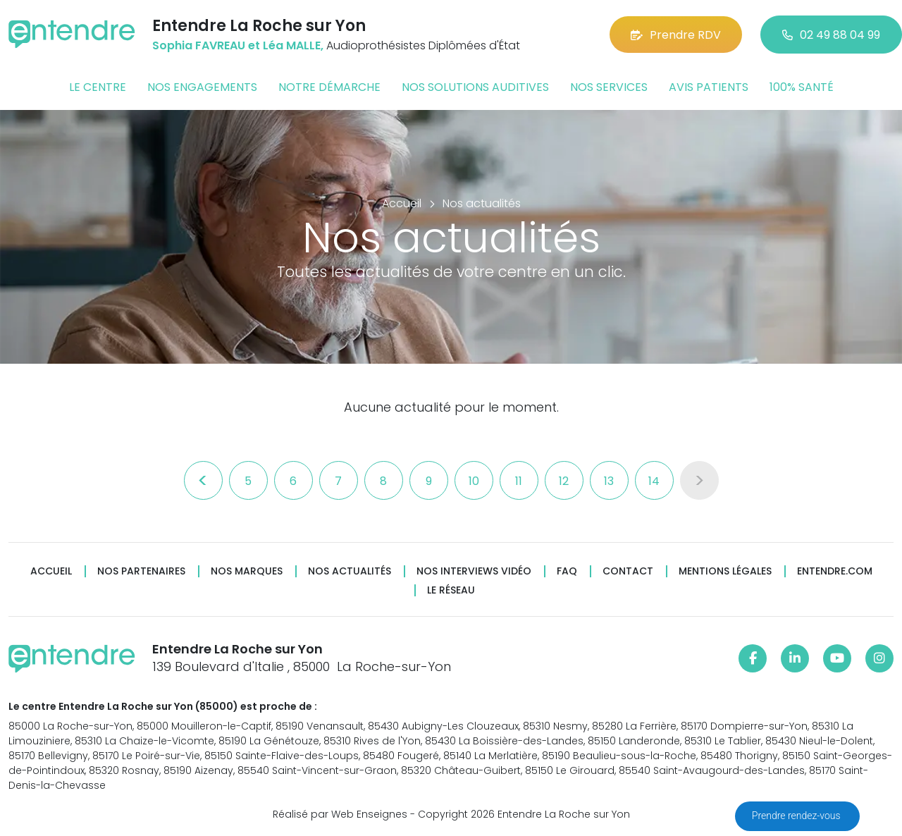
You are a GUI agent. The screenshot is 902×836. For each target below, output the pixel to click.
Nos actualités (349, 571)
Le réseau (451, 590)
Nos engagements (202, 87)
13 (609, 481)
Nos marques (247, 571)
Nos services (609, 87)
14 (654, 481)
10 (474, 481)
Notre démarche (329, 87)
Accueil (51, 571)
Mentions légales (725, 571)
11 (518, 481)
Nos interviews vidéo (473, 571)
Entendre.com (834, 571)
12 (564, 481)
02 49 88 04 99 (831, 35)
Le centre (97, 87)
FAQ (567, 571)
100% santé (802, 87)
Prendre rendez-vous (797, 815)
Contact (628, 571)
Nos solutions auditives (475, 87)
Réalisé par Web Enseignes (340, 814)
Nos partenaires (141, 571)
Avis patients (708, 87)
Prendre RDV (676, 35)
